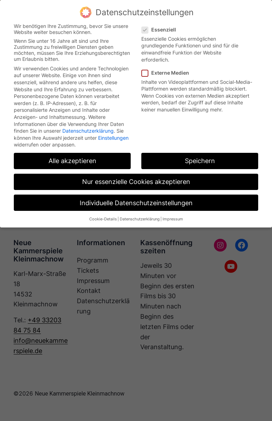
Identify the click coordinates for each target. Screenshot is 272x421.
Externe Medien (168, 73)
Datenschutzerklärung (88, 131)
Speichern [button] (200, 161)
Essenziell (161, 30)
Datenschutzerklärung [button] (140, 219)
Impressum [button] (173, 219)
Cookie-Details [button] (103, 219)
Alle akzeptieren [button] (72, 161)
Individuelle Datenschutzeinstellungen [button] (136, 203)
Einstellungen (113, 138)
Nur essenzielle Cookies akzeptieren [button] (136, 181)
